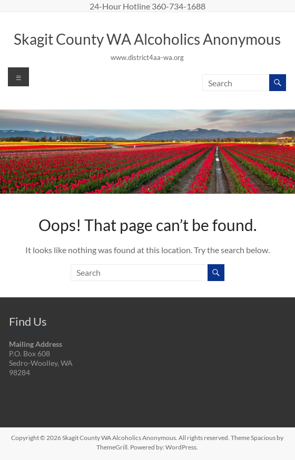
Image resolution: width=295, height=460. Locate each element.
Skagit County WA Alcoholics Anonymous (147, 39)
